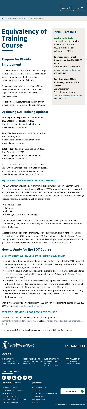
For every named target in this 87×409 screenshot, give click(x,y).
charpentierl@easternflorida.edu (69, 95)
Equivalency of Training (36, 18)
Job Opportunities (38, 399)
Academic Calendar (39, 387)
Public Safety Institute (20, 18)
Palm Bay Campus (51, 359)
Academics (8, 18)
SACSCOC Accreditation (10, 396)
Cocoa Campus (8, 359)
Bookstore (36, 390)
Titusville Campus (74, 359)
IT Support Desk (38, 396)
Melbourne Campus (31, 359)
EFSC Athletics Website (10, 402)
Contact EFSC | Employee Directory (44, 393)
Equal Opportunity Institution (12, 390)
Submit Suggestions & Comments (14, 399)
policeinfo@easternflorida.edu (68, 69)
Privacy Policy (7, 393)
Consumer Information (10, 387)
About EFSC (36, 402)
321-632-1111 (74, 346)
